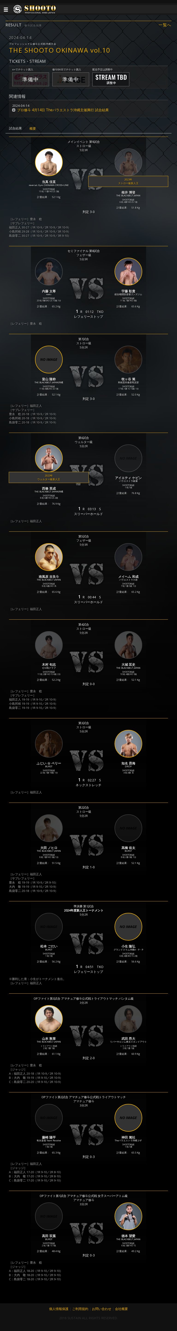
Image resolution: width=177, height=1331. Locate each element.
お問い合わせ (101, 1309)
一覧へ (165, 25)
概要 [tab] (33, 128)
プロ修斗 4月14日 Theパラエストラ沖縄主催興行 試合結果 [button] (63, 110)
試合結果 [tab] (15, 128)
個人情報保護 (58, 1309)
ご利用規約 (80, 1309)
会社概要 (121, 1309)
